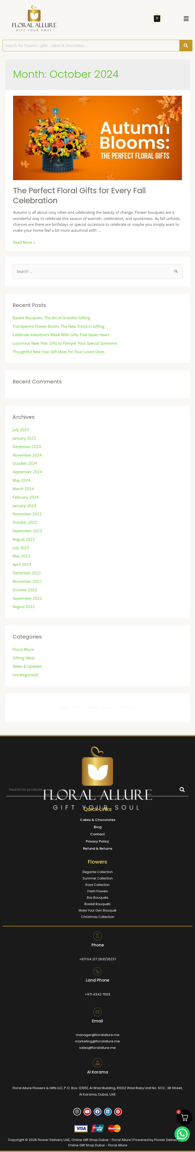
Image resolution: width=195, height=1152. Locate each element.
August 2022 (24, 606)
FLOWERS (91, 707)
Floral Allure (23, 649)
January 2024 (24, 505)
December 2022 (27, 572)
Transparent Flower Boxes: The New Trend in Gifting (59, 326)
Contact (97, 834)
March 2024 (23, 488)
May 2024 (21, 480)
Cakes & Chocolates (97, 819)
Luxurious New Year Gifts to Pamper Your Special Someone (65, 343)
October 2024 (25, 463)
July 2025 (21, 429)
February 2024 (26, 497)
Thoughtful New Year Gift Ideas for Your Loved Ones (59, 351)
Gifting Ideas (24, 657)
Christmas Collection (97, 917)
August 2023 (24, 539)
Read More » (24, 242)
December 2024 (27, 446)
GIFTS (76, 707)
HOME (64, 707)
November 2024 (27, 455)
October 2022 (25, 589)
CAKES (107, 707)
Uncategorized (25, 674)
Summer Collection (98, 878)
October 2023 (25, 522)
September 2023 (27, 530)
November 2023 (27, 513)
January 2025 (24, 438)
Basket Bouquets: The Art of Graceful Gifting (51, 317)
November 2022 (27, 581)
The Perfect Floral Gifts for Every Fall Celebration (79, 195)
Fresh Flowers (97, 891)
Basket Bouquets (97, 904)
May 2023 (21, 555)
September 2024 (27, 471)
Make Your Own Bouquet (97, 910)
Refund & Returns (97, 848)
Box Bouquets (97, 897)
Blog (97, 827)
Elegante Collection (98, 872)
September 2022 (27, 598)
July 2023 (21, 547)
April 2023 (22, 564)
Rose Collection (97, 885)
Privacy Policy (97, 841)
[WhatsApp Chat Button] (182, 1134)
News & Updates (27, 666)
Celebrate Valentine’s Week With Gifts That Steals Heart (61, 334)
